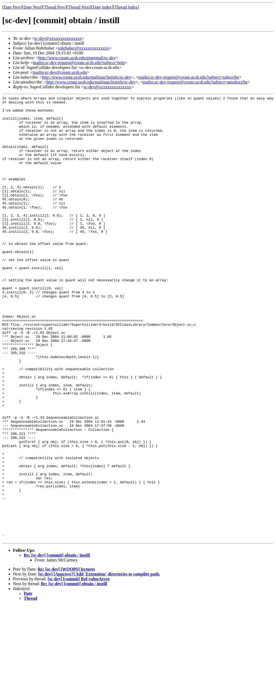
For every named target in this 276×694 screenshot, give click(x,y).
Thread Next (79, 7)
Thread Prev (54, 7)
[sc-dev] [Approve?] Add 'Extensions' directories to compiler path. (99, 663)
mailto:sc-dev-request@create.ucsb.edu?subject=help (79, 62)
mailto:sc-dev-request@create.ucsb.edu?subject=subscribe (188, 77)
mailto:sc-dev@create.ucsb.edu (60, 72)
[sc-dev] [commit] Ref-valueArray (78, 667)
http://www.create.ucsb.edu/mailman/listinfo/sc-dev (86, 77)
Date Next (32, 7)
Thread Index (126, 7)
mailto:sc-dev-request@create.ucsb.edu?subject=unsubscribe (195, 82)
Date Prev (12, 7)
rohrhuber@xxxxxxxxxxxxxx (83, 48)
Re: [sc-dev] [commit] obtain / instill (57, 644)
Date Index (102, 7)
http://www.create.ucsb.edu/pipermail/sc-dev (76, 57)
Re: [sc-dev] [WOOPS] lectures (66, 658)
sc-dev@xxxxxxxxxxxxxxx (58, 38)
